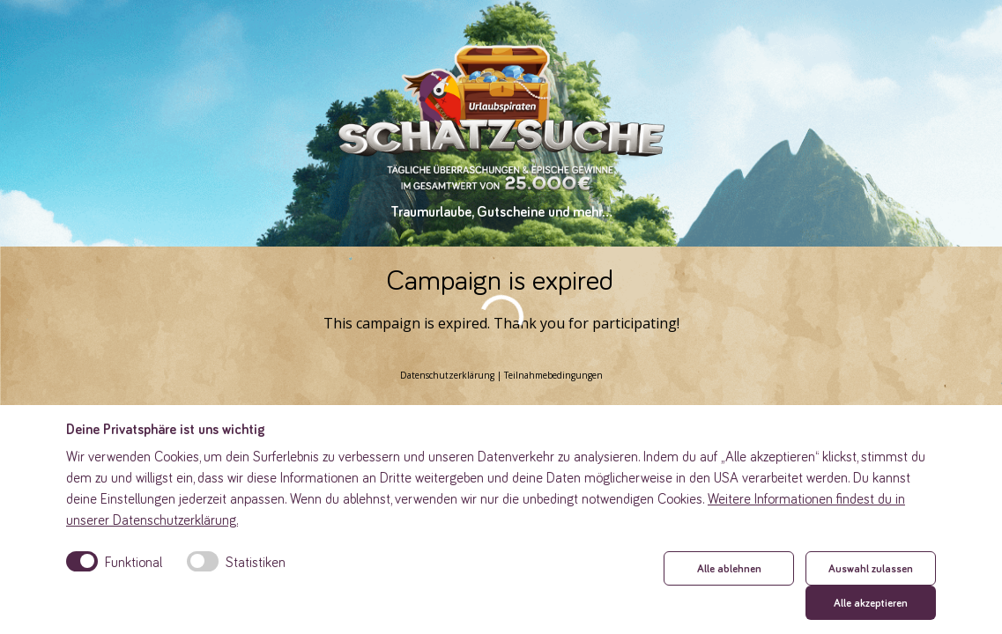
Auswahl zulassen (870, 568)
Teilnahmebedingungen (553, 375)
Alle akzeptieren (871, 602)
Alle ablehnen (729, 568)
